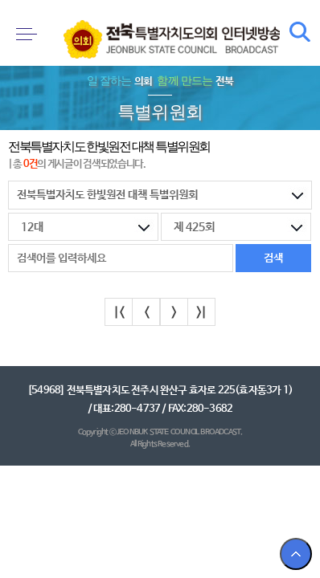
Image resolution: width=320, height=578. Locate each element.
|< (118, 312)
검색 (300, 32)
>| (201, 312)
